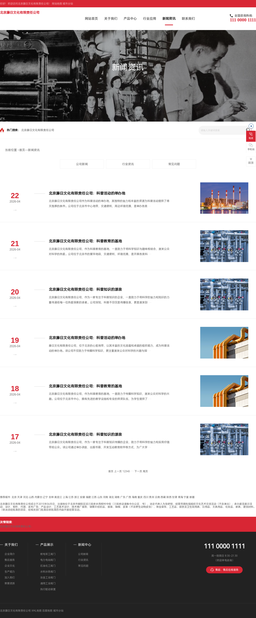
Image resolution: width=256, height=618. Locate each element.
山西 (31, 497)
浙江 (76, 497)
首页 (22, 150)
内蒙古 (38, 497)
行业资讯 (128, 164)
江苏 (71, 497)
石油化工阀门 (48, 565)
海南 (134, 497)
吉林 (51, 497)
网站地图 (57, 3)
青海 (180, 497)
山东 (99, 497)
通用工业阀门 (48, 583)
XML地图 (36, 610)
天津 (19, 497)
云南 (157, 497)
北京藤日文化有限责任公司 (19, 12)
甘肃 (174, 497)
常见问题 (174, 164)
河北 (25, 497)
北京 (14, 497)
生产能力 (10, 571)
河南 (105, 497)
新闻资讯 (34, 150)
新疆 (192, 497)
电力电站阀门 (48, 559)
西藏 (163, 497)
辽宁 (45, 497)
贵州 (151, 497)
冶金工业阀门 (48, 577)
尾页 (145, 471)
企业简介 (10, 554)
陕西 (169, 497)
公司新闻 (82, 164)
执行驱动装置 (48, 589)
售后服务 (10, 559)
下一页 (138, 471)
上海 (65, 497)
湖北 (111, 497)
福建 (88, 497)
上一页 (118, 471)
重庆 (140, 497)
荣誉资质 (10, 583)
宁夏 (186, 497)
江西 (94, 497)
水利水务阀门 (48, 571)
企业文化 (10, 565)
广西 (128, 497)
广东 (122, 497)
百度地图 (47, 610)
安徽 (82, 497)
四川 (145, 497)
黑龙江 (58, 497)
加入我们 (10, 577)
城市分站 (68, 3)
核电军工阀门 (48, 554)
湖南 (117, 497)
